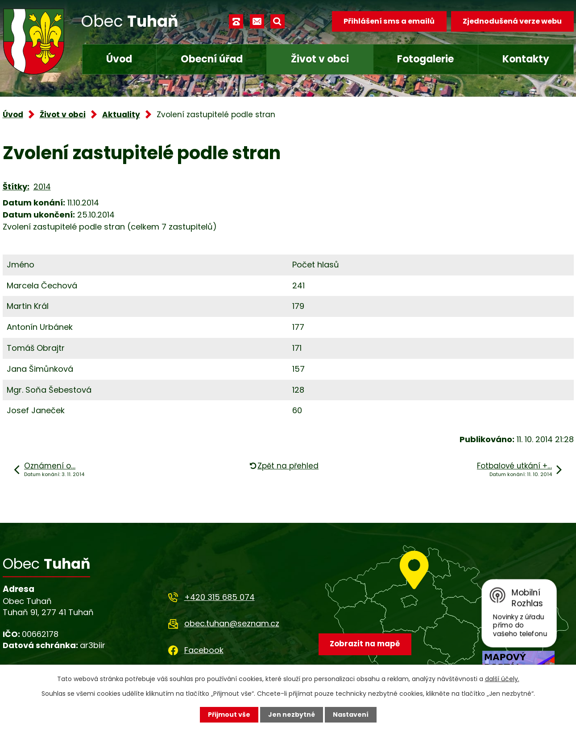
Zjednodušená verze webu (512, 21)
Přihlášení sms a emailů (389, 21)
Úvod (119, 59)
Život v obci (320, 59)
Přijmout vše (229, 714)
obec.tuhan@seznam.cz (231, 623)
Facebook (204, 650)
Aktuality (121, 114)
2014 (42, 186)
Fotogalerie (425, 59)
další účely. (502, 678)
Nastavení (351, 714)
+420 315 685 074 (219, 597)
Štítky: (16, 186)
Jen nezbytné (291, 714)
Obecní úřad (212, 59)
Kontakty (525, 59)
